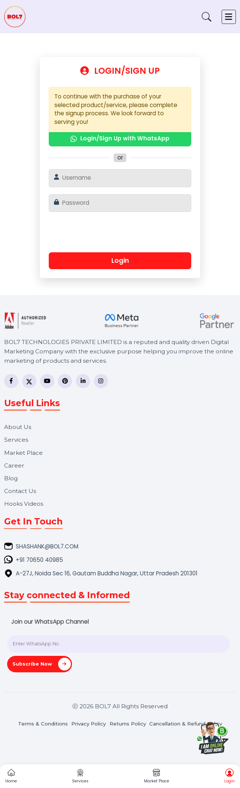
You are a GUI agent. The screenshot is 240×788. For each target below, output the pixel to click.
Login (120, 260)
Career (14, 465)
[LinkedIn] (83, 381)
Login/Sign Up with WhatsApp (120, 138)
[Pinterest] (65, 381)
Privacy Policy (88, 724)
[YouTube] (47, 381)
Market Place (23, 453)
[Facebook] (11, 381)
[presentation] (119, 235)
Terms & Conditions (43, 724)
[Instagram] (101, 381)
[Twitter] (29, 381)
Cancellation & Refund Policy (185, 724)
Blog (11, 478)
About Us (17, 427)
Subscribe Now (41, 664)
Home (11, 776)
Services (16, 439)
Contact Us (20, 491)
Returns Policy (128, 724)
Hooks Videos (23, 503)
